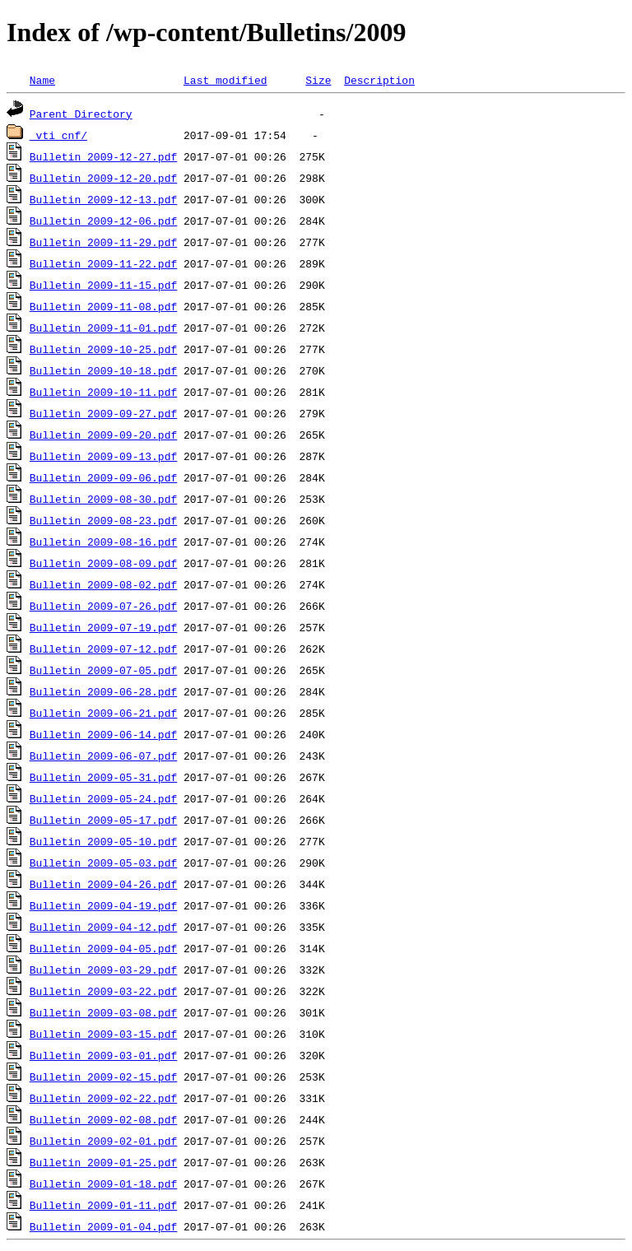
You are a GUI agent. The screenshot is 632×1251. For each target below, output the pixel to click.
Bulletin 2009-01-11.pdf (103, 1205)
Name (42, 79)
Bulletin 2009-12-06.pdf (103, 220)
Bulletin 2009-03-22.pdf (103, 991)
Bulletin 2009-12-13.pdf (103, 199)
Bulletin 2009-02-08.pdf (103, 1119)
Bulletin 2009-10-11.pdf (103, 391)
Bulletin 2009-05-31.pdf (103, 777)
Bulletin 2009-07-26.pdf (103, 605)
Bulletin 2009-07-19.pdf (103, 627)
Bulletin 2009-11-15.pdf (103, 284)
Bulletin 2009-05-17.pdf (103, 819)
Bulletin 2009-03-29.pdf (103, 969)
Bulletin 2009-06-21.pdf (103, 712)
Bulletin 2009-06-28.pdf (103, 691)
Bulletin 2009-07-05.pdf (103, 670)
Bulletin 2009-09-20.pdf (103, 434)
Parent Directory (81, 113)
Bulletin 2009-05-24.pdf (103, 798)
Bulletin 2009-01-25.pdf (103, 1162)
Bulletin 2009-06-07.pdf (103, 755)
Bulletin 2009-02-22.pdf (103, 1098)
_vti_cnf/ (58, 135)
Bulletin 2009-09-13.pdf (103, 456)
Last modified (225, 79)
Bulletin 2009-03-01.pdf (103, 1055)
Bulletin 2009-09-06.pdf (103, 477)
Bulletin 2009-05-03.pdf (103, 862)
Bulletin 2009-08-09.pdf (103, 563)
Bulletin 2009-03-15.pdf (103, 1033)
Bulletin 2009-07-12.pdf (103, 648)
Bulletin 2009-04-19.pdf (103, 905)
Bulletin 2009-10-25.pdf (103, 349)
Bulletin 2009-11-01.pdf (103, 327)
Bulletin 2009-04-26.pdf (103, 884)
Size (318, 79)
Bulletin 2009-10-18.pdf (103, 370)
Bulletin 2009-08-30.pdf (103, 498)
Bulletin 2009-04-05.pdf (103, 948)
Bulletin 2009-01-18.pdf (103, 1183)
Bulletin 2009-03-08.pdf (103, 1012)
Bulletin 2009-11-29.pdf (103, 242)
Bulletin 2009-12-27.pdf (103, 156)
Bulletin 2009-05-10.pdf (103, 841)
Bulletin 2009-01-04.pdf (103, 1226)
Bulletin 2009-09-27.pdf (103, 413)
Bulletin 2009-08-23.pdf (103, 520)
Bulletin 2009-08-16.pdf (103, 541)
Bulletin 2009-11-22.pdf (103, 263)
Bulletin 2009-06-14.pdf (103, 734)
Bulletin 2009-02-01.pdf (103, 1140)
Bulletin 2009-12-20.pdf (103, 177)
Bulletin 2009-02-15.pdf (103, 1076)
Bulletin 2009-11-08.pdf (103, 306)
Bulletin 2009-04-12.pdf (103, 926)
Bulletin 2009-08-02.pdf (103, 584)
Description (379, 79)
